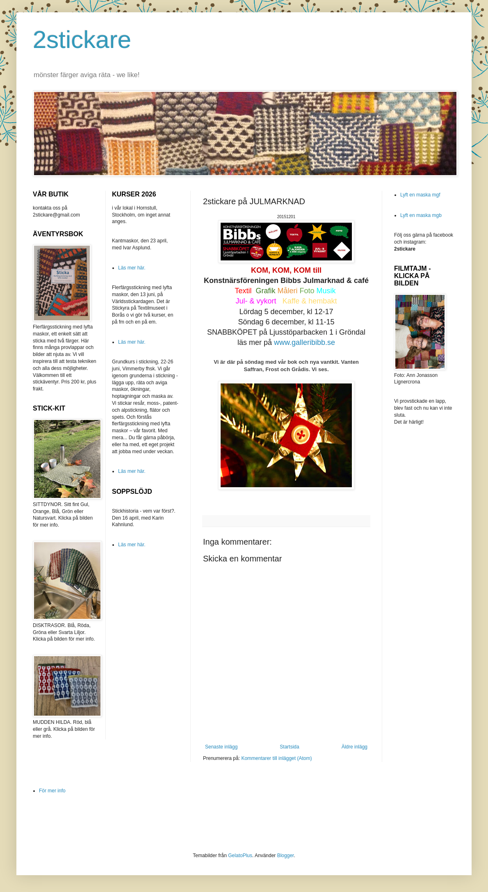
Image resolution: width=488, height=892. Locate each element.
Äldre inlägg (354, 747)
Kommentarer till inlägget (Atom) (276, 758)
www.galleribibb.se (304, 342)
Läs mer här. (132, 268)
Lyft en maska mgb (421, 215)
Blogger (285, 855)
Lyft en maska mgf (420, 195)
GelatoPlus (240, 855)
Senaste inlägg (221, 747)
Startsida (289, 747)
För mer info (52, 791)
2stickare (82, 39)
